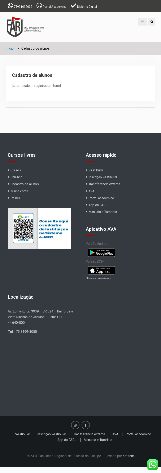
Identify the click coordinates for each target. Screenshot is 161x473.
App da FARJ (97, 205)
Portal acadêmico (101, 198)
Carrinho (16, 177)
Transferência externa (104, 184)
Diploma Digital (87, 6)
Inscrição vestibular (102, 177)
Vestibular (95, 170)
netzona (129, 456)
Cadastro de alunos (24, 184)
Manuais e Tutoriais (102, 212)
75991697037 (23, 6)
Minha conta (19, 191)
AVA (91, 191)
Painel (15, 198)
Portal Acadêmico (54, 6)
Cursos (15, 170)
